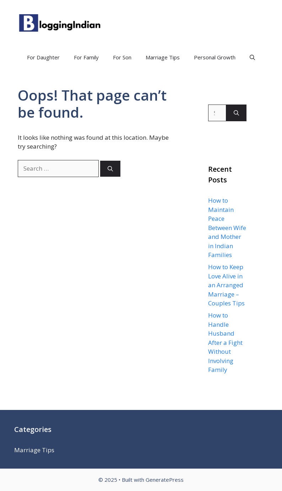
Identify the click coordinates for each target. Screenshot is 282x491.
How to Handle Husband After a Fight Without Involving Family (225, 342)
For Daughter (43, 57)
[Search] (110, 169)
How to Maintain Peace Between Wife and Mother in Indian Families (227, 227)
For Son (122, 57)
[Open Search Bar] (252, 57)
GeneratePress (165, 479)
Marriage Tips (163, 57)
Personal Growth (214, 57)
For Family (86, 57)
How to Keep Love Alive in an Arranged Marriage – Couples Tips (226, 285)
